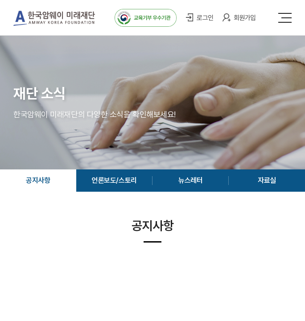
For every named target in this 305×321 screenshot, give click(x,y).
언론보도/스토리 (114, 180)
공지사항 (38, 180)
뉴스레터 (190, 180)
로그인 (205, 18)
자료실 (267, 180)
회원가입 (245, 18)
